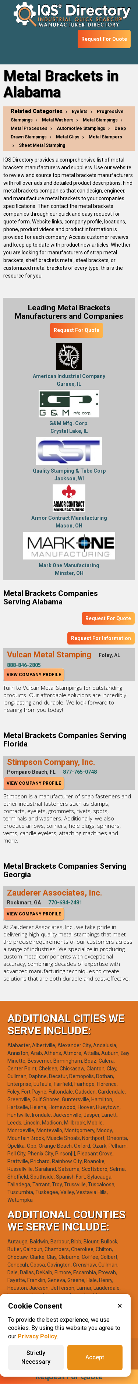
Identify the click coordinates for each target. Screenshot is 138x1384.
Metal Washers (58, 120)
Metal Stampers (105, 137)
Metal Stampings (100, 120)
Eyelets (80, 111)
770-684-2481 (65, 902)
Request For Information (101, 638)
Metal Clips (67, 137)
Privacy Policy (37, 1336)
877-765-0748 (80, 772)
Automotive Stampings (81, 128)
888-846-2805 (24, 665)
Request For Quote (104, 39)
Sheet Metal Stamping (42, 145)
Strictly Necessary (35, 1357)
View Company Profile (34, 674)
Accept (94, 1357)
